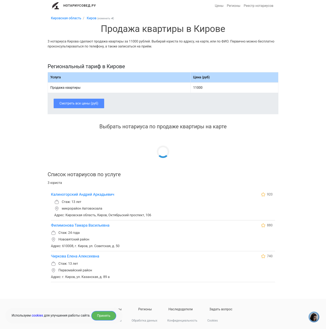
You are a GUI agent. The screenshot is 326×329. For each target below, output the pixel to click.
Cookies (212, 320)
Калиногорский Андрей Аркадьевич (82, 194)
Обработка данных (144, 320)
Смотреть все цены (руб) (78, 103)
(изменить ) (105, 18)
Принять (103, 316)
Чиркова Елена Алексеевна (75, 256)
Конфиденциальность (182, 320)
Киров (91, 18)
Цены (219, 6)
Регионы (233, 6)
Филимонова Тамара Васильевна (80, 225)
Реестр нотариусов (258, 6)
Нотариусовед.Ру (79, 5)
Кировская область (66, 18)
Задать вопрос (220, 309)
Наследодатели (180, 309)
